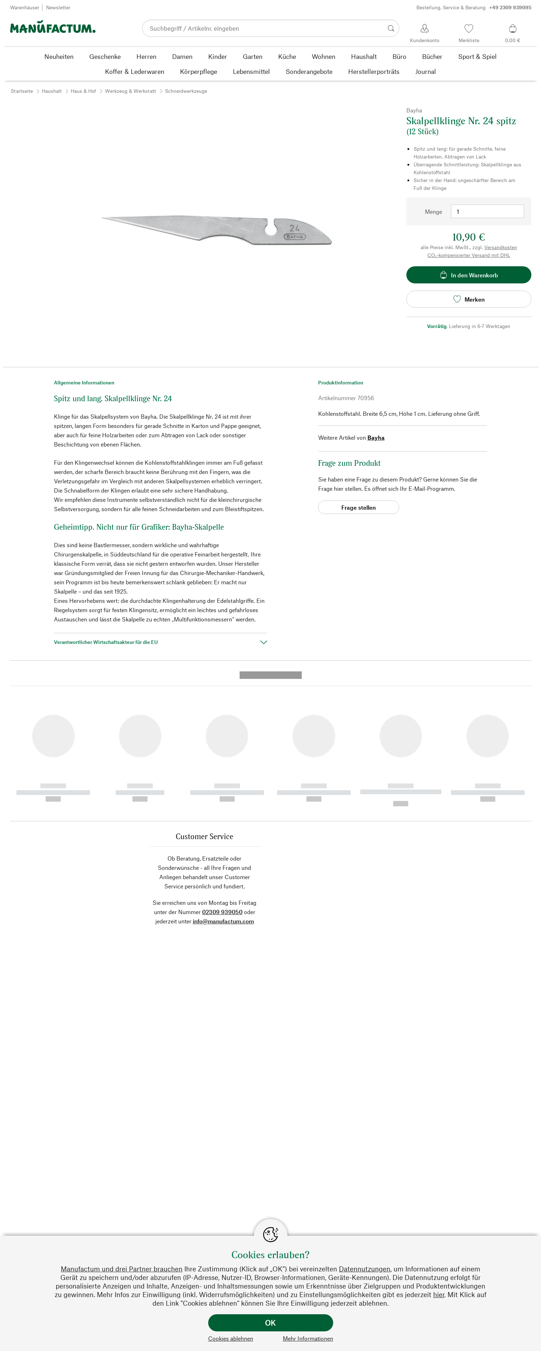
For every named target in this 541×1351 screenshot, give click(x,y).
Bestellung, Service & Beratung (473, 7)
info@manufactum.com (223, 784)
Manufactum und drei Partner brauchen (121, 1269)
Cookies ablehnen (230, 1338)
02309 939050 (222, 774)
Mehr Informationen (308, 1338)
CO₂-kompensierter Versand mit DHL (468, 255)
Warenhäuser (24, 7)
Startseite (22, 91)
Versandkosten (500, 247)
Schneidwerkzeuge (186, 91)
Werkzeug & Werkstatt (130, 91)
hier (438, 1294)
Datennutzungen (364, 1269)
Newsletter (58, 7)
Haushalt (52, 91)
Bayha (376, 437)
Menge (433, 211)
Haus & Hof (83, 91)
